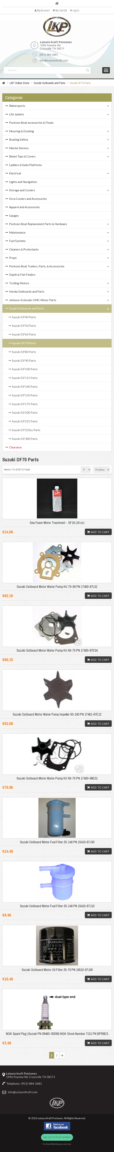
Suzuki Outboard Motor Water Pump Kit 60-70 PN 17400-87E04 (57, 650)
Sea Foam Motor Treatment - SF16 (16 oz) (57, 523)
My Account (42, 10)
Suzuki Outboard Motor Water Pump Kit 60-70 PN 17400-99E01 (57, 778)
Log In (74, 10)
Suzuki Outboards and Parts (49, 83)
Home (57, 3)
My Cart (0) (60, 10)
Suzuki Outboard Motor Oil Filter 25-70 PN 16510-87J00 (57, 970)
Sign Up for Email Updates (57, 1137)
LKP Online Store (19, 83)
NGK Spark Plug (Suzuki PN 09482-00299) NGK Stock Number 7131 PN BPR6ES (57, 1034)
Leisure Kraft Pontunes (50, 1118)
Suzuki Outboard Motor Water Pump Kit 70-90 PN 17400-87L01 (57, 587)
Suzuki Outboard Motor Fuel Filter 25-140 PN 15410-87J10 (57, 906)
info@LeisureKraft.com (54, 60)
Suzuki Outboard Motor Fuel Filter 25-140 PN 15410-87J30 (57, 842)
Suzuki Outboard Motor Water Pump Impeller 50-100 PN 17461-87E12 (57, 714)
